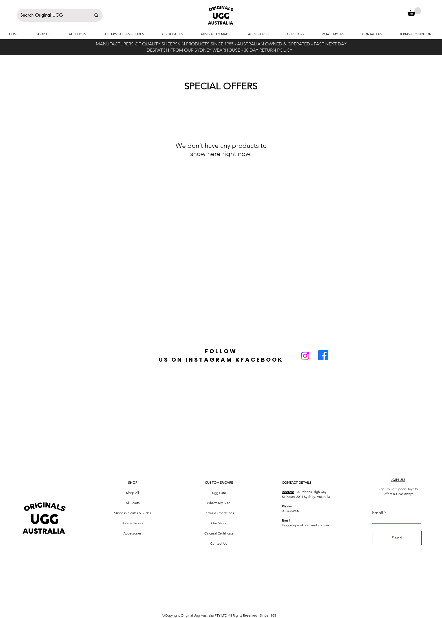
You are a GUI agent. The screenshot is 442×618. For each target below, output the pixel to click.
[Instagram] (305, 355)
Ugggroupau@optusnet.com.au (305, 525)
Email (377, 513)
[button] (414, 11)
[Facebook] (323, 355)
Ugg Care (219, 493)
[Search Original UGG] (51, 15)
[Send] (397, 538)
